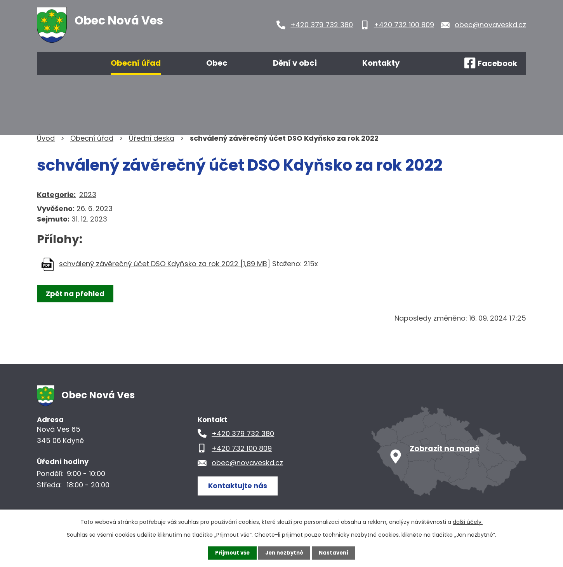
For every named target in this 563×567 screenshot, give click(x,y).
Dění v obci (295, 63)
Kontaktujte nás (240, 485)
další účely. (468, 521)
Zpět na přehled (76, 293)
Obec (217, 63)
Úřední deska (151, 138)
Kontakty (381, 63)
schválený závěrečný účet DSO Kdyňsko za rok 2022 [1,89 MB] (164, 264)
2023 (87, 194)
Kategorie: (56, 194)
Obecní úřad (136, 63)
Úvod (59, 63)
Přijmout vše (230, 553)
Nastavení (335, 553)
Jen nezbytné (284, 553)
